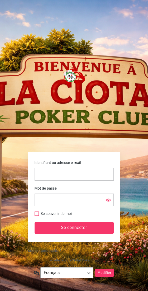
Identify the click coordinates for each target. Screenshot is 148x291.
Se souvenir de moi (56, 214)
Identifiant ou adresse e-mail (58, 163)
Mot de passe (46, 188)
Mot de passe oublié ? (44, 251)
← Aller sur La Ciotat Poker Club (74, 260)
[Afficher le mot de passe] (108, 200)
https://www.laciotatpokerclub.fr (74, 77)
